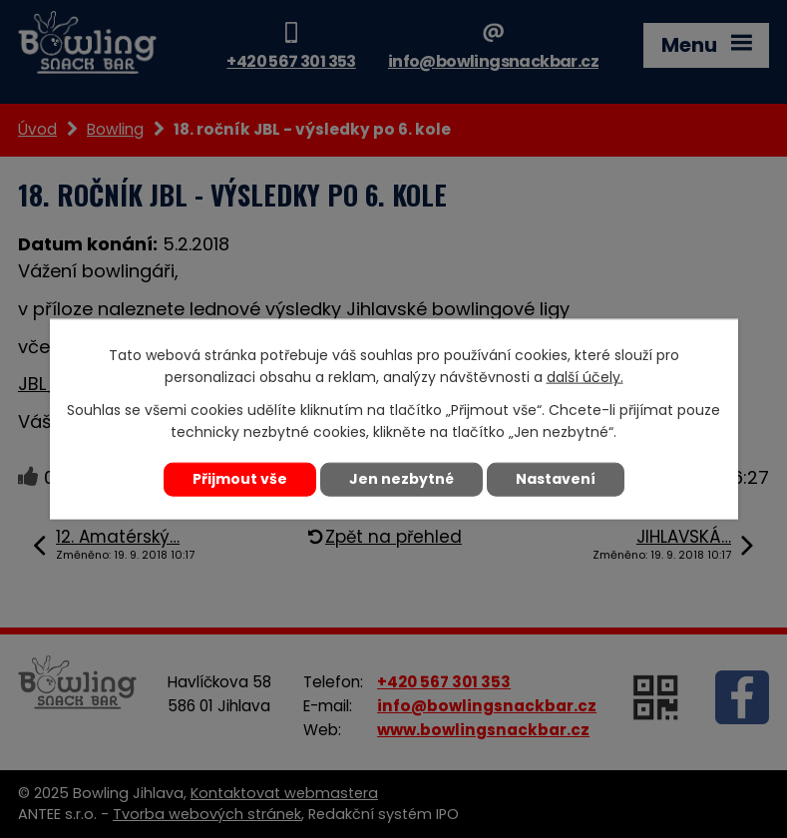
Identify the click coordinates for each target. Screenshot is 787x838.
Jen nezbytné (401, 479)
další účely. (585, 377)
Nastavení (555, 479)
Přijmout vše (240, 479)
